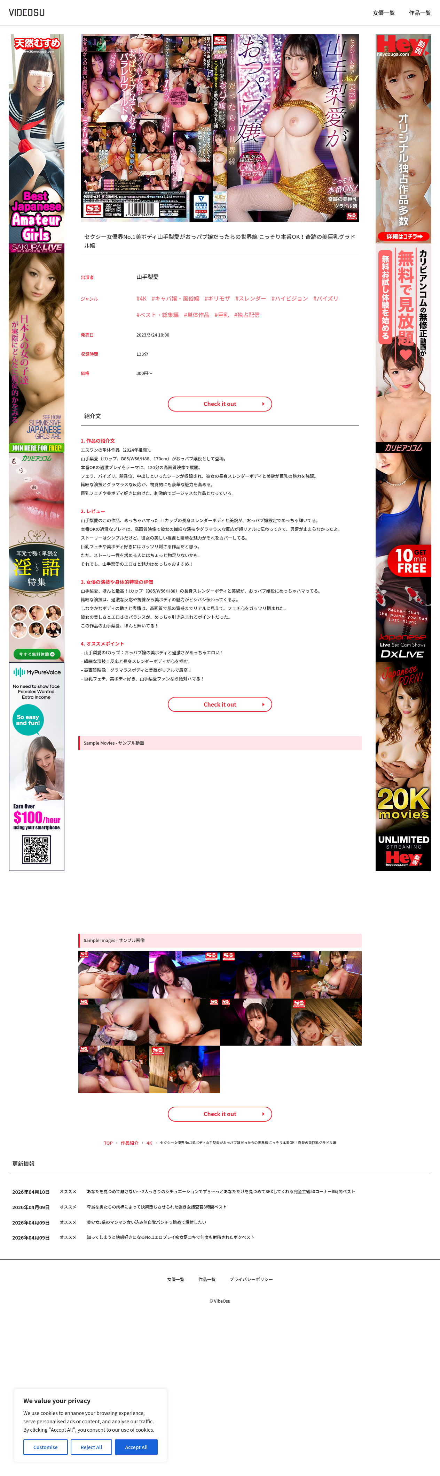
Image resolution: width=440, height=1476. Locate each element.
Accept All (136, 1447)
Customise (45, 1447)
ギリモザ (219, 304)
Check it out (220, 425)
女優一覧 (384, 15)
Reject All (91, 1447)
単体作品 (198, 320)
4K (143, 304)
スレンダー (252, 304)
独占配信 (248, 320)
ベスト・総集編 (159, 320)
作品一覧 (420, 15)
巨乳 (223, 320)
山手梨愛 (147, 282)
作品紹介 (104, 1296)
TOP (82, 1296)
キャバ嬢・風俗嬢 (177, 304)
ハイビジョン (291, 304)
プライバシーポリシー (256, 1434)
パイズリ (327, 304)
